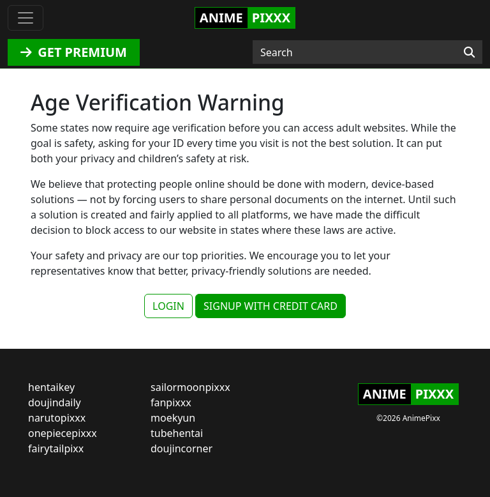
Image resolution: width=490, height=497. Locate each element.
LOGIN (168, 306)
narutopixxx (56, 418)
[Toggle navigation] (25, 18)
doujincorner (181, 448)
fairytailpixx (56, 448)
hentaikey (51, 387)
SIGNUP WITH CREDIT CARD (271, 306)
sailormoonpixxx (190, 387)
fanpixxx (171, 402)
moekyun (173, 418)
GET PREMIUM (73, 52)
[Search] (469, 52)
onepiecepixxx (62, 433)
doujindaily (54, 402)
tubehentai (177, 433)
